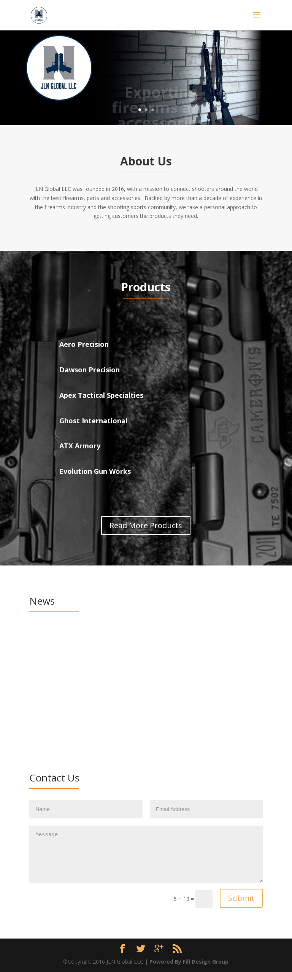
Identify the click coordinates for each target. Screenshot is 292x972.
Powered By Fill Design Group (189, 961)
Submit (241, 898)
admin (51, 646)
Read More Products (146, 525)
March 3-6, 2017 (62, 634)
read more (84, 702)
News (110, 646)
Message (146, 854)
